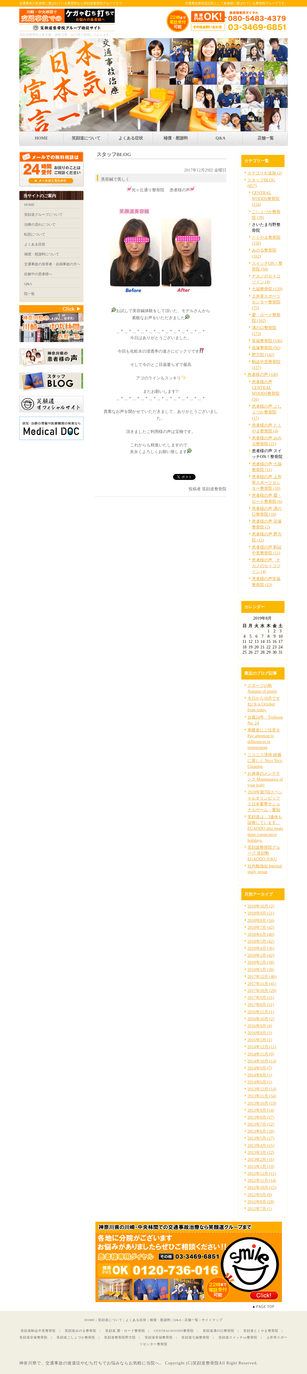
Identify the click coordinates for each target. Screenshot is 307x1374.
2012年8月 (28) (260, 1201)
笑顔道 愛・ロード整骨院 (125, 1330)
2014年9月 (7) (259, 1068)
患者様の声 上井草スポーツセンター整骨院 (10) (267, 482)
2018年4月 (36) (260, 948)
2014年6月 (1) (259, 1082)
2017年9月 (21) (260, 997)
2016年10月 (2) (260, 1018)
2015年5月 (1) (259, 1039)
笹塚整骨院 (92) (266, 347)
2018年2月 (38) (260, 962)
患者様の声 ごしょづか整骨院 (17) (267, 412)
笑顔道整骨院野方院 (120, 1337)
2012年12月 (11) (261, 1173)
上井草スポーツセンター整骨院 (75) (266, 302)
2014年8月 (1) (259, 1075)
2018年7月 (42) (260, 927)
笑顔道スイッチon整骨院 (238, 1337)
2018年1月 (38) (260, 969)
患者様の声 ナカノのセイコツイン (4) (266, 566)
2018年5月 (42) (260, 941)
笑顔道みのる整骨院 (80, 1330)
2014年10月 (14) (261, 1061)
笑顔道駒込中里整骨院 (38, 1330)
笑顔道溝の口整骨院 (218, 1330)
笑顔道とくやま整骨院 (260, 1330)
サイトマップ (212, 1320)
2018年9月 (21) (260, 913)
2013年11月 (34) (261, 1096)
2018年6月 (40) (260, 934)
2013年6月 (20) (260, 1131)
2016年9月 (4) (259, 1025)
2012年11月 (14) (261, 1180)
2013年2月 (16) (260, 1159)
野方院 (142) (263, 354)
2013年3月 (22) (260, 1152)
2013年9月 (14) (260, 1110)
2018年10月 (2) (260, 906)
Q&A (177, 1320)
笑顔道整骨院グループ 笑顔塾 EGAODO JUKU (263, 853)
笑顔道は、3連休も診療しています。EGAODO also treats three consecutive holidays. (265, 828)
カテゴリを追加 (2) (264, 173)
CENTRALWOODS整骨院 (174, 1330)
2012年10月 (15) (261, 1187)
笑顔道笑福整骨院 (159, 1337)
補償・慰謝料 (160, 1320)
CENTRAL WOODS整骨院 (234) (266, 198)
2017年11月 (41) (261, 983)
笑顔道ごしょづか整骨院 (76, 1337)
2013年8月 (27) (260, 1117)
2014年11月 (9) (260, 1054)
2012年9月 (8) (259, 1194)
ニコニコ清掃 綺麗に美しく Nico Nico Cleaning (264, 760)
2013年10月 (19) (261, 1103)
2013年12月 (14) (261, 1089)
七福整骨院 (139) (267, 289)
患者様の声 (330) (262, 374)
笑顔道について (110, 1320)
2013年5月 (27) (260, 1138)
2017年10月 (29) (261, 990)
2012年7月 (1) (259, 1208)
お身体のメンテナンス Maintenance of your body (265, 779)
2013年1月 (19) (260, 1166)
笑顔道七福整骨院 (196, 1337)
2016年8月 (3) (259, 1032)
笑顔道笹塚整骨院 (34, 1337)
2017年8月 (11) (260, 1004)
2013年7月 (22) (260, 1124)
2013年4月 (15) (260, 1145)
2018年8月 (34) (260, 920)
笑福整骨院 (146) (267, 340)
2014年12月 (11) (261, 1046)
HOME (89, 1320)
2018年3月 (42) (260, 955)
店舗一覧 (191, 1320)
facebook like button (211, 477)
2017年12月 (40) (261, 976)
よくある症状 (135, 1320)
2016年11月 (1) (260, 1011)
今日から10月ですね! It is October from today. (263, 704)
